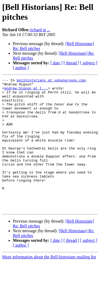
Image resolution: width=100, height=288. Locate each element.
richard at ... (40, 29)
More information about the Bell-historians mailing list (49, 283)
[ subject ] (88, 63)
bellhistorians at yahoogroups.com (51, 80)
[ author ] (21, 67)
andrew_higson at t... (26, 90)
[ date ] (56, 63)
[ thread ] (71, 63)
